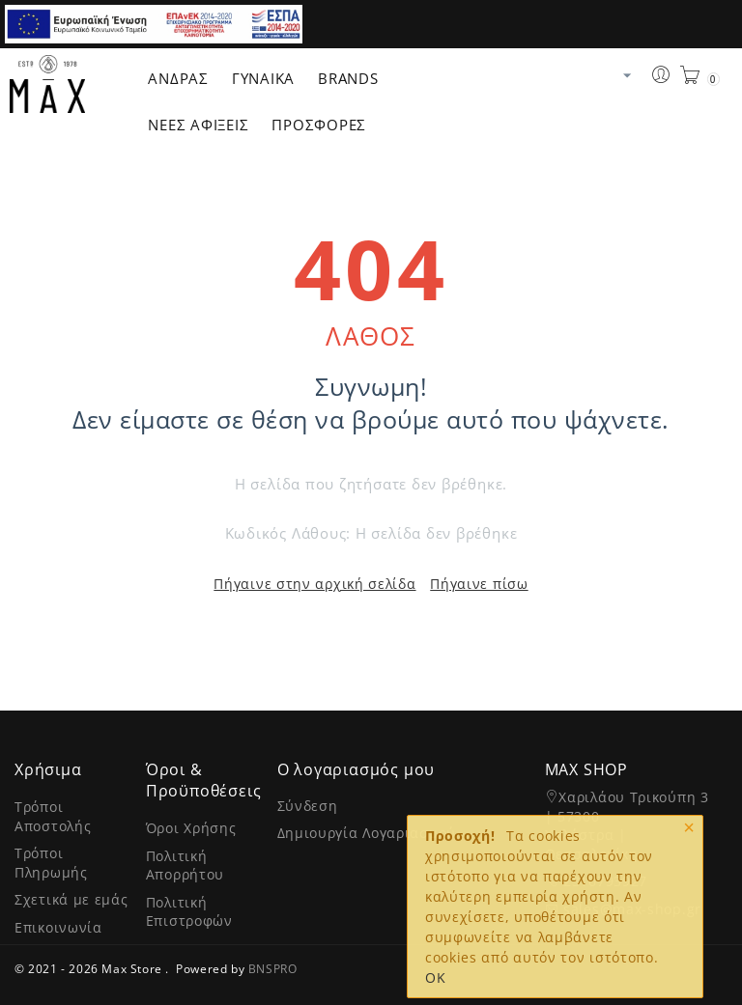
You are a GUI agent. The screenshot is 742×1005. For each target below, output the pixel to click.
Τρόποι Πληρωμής (51, 862)
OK (435, 977)
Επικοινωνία (58, 927)
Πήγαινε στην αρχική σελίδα (314, 583)
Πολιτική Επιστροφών (189, 912)
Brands (348, 78)
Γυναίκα (263, 78)
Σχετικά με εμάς (71, 899)
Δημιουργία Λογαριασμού (366, 833)
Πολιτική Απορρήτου (185, 865)
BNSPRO (273, 969)
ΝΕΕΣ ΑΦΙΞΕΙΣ (198, 124)
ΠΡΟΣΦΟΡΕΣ (318, 124)
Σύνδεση (307, 805)
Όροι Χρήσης (191, 828)
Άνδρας (178, 78)
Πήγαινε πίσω (479, 583)
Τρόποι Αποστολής (52, 816)
